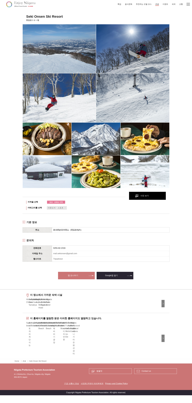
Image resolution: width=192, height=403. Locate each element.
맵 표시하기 (73, 275)
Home (17, 369)
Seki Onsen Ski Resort (38, 369)
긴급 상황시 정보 (71, 391)
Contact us (146, 379)
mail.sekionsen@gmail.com (65, 253)
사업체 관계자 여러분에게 (92, 391)
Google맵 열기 (111, 275)
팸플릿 (99, 379)
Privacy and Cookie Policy (116, 391)
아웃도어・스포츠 (55, 208)
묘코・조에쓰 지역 (56, 202)
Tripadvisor (58, 259)
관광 (24, 369)
